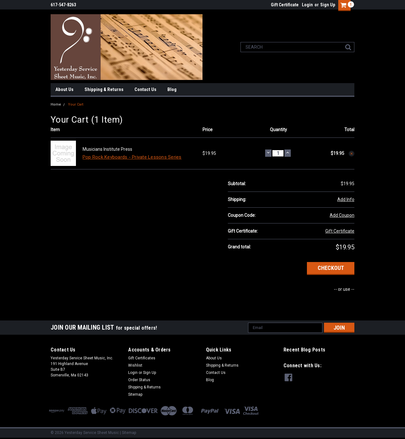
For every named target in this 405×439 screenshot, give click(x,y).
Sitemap (135, 394)
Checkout (331, 268)
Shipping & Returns (103, 89)
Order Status (139, 380)
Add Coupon (342, 215)
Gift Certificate (285, 4)
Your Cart (75, 104)
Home (56, 104)
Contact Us (145, 89)
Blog (172, 89)
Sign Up (327, 4)
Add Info (345, 199)
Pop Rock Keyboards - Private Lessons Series (132, 157)
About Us (64, 89)
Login (307, 4)
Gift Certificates (141, 358)
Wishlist (135, 365)
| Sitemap (128, 432)
